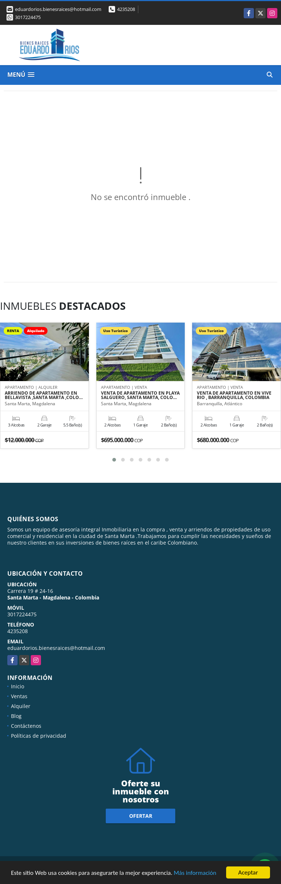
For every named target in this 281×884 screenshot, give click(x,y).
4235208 (126, 9)
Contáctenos (26, 725)
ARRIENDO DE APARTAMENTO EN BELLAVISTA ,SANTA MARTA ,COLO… (44, 395)
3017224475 (28, 17)
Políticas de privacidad (38, 735)
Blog (16, 715)
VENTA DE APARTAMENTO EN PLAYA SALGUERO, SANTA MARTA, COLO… (140, 395)
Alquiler (20, 706)
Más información (195, 873)
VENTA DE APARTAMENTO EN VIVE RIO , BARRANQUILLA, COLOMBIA (234, 395)
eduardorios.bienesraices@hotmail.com (56, 647)
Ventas (19, 696)
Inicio (17, 686)
